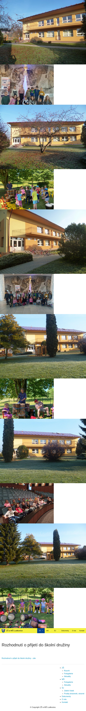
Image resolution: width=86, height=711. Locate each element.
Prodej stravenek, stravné (74, 694)
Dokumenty (65, 630)
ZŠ (40, 630)
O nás (74, 630)
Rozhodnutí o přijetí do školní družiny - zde (19, 658)
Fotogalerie (68, 674)
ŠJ (55, 630)
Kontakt (81, 630)
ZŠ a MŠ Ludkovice (12, 630)
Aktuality (67, 676)
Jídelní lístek (69, 691)
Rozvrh (67, 671)
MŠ (47, 630)
